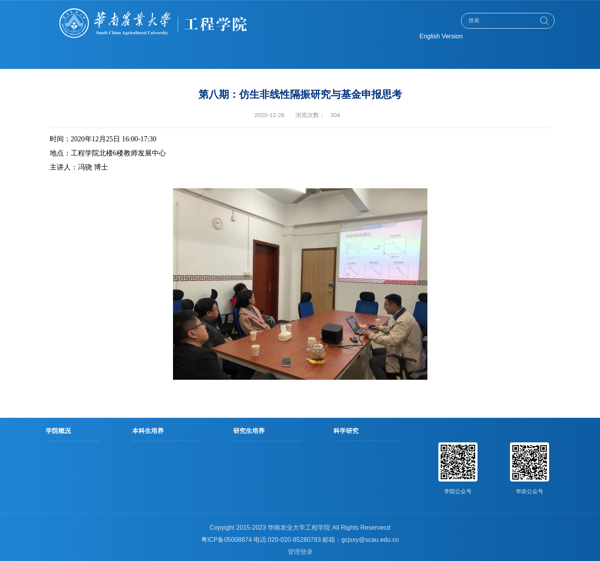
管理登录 (300, 551)
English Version (441, 36)
